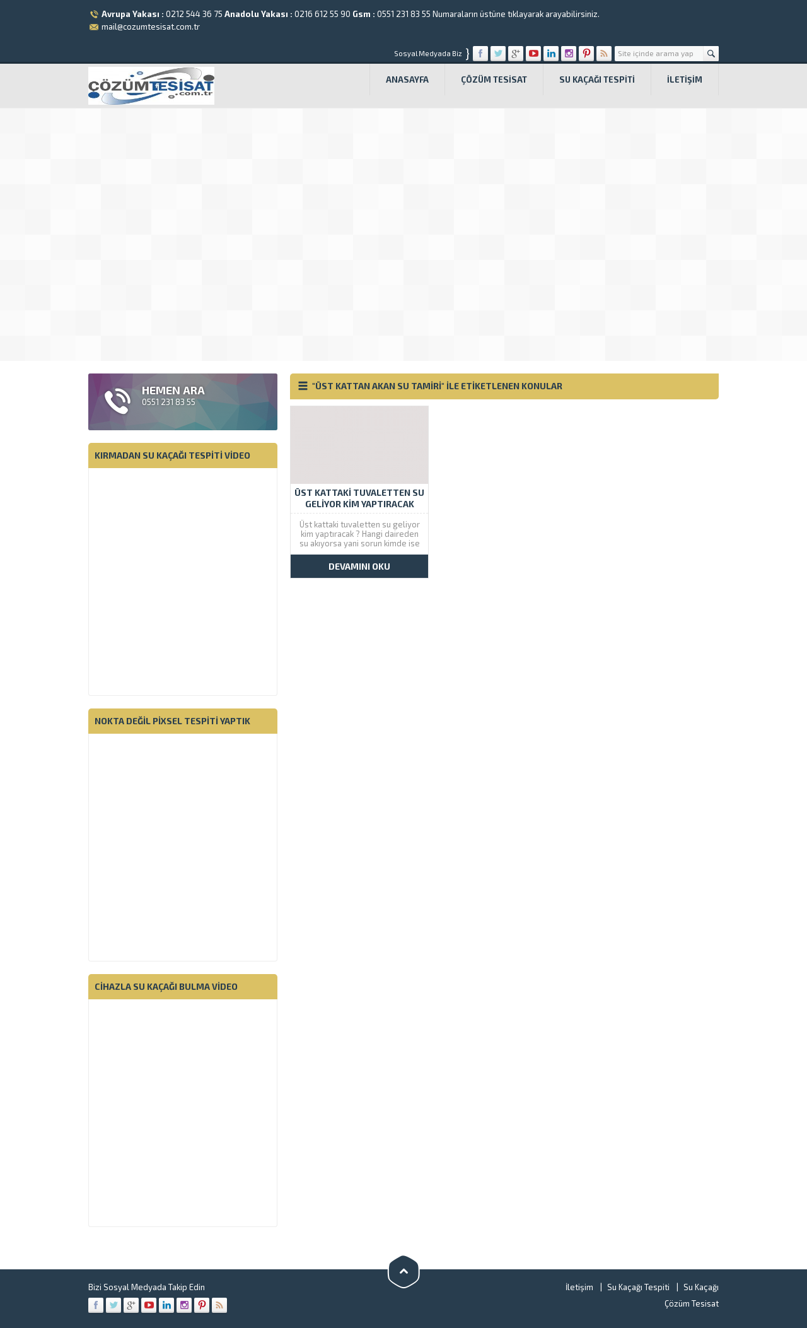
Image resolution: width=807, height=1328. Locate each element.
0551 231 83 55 (404, 14)
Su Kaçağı (701, 1287)
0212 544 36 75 (194, 14)
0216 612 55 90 (322, 14)
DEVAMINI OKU (359, 566)
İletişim (684, 79)
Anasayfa (407, 79)
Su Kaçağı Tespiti (597, 79)
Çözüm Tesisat (494, 79)
